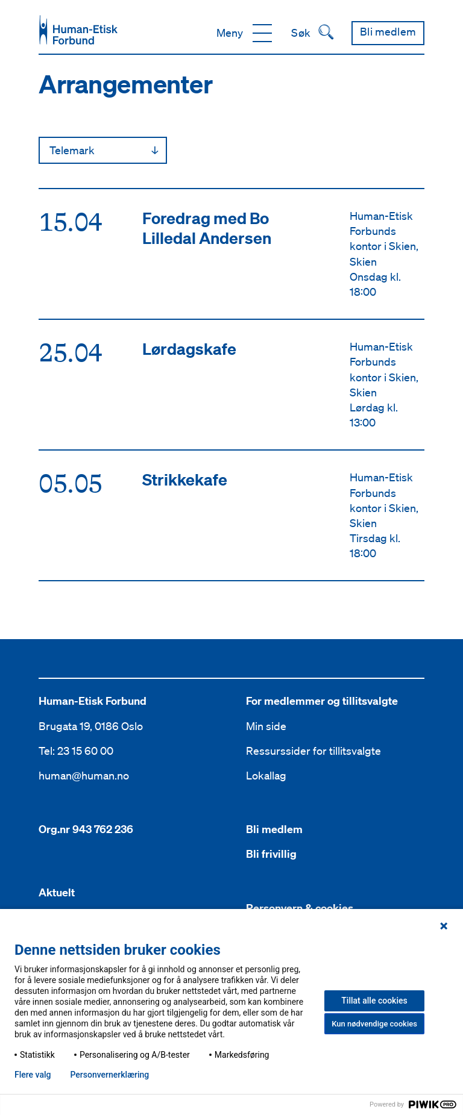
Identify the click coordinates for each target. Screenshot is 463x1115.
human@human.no (84, 775)
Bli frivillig (271, 854)
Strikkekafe (184, 479)
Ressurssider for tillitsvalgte (313, 750)
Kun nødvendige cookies (374, 1023)
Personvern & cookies (299, 908)
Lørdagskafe (189, 348)
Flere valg (32, 1074)
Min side (266, 725)
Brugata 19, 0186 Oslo (91, 725)
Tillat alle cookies (374, 1000)
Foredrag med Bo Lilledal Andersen (206, 228)
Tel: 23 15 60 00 (76, 750)
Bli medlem (274, 829)
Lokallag (266, 775)
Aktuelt (57, 892)
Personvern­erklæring (109, 1074)
